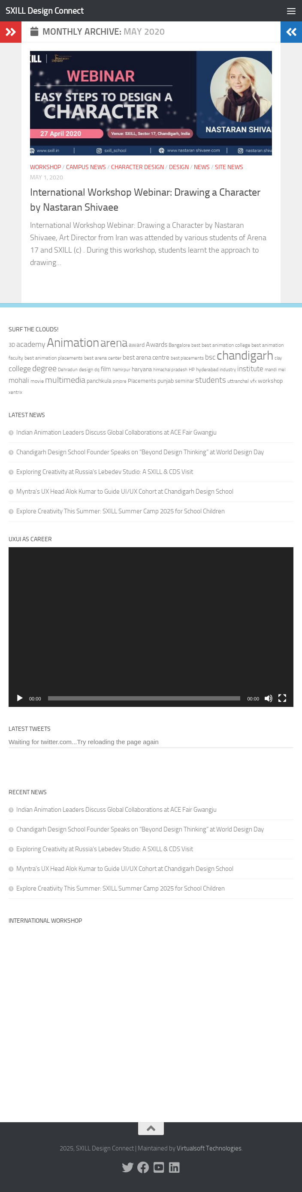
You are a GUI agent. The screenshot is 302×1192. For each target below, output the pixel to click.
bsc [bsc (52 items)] (210, 357)
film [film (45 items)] (106, 369)
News (202, 167)
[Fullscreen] (282, 698)
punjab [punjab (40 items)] (165, 380)
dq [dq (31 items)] (97, 369)
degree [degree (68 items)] (44, 368)
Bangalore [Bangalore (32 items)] (179, 345)
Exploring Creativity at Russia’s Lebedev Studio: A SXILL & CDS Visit (104, 472)
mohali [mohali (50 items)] (19, 380)
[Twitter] (128, 1168)
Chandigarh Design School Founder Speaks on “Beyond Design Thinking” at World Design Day (140, 452)
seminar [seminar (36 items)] (184, 381)
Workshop (45, 167)
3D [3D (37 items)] (12, 345)
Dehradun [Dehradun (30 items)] (68, 369)
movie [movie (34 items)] (37, 381)
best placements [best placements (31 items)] (187, 358)
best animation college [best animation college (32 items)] (226, 345)
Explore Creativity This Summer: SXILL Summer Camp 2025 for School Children (120, 511)
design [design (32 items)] (86, 369)
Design (179, 167)
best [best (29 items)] (195, 345)
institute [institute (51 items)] (250, 368)
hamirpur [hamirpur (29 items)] (121, 369)
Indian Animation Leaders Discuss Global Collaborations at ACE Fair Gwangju (116, 432)
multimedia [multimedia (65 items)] (65, 380)
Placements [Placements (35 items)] (142, 381)
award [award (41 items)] (137, 345)
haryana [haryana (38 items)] (142, 369)
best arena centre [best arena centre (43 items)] (146, 357)
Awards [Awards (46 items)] (156, 344)
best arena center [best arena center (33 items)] (102, 358)
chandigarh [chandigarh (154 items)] (245, 355)
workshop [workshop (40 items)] (270, 380)
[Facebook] (143, 1168)
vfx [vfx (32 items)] (253, 381)
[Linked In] (174, 1168)
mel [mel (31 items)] (281, 369)
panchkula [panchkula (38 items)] (99, 380)
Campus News (86, 167)
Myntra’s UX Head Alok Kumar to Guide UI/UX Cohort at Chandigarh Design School (124, 491)
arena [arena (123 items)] (113, 343)
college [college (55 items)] (20, 368)
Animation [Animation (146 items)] (73, 342)
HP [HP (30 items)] (192, 369)
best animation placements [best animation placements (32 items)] (53, 358)
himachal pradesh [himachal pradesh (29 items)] (170, 369)
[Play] (19, 698)
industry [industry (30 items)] (228, 369)
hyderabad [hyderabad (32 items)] (207, 369)
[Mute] (268, 698)
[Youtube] (159, 1168)
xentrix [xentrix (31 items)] (15, 392)
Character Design (137, 167)
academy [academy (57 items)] (30, 344)
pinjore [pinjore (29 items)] (120, 381)
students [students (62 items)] (210, 380)
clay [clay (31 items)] (278, 358)
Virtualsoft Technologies (209, 1148)
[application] (151, 627)
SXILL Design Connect (45, 10)
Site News (229, 167)
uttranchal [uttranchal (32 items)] (238, 381)
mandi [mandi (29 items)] (271, 369)
